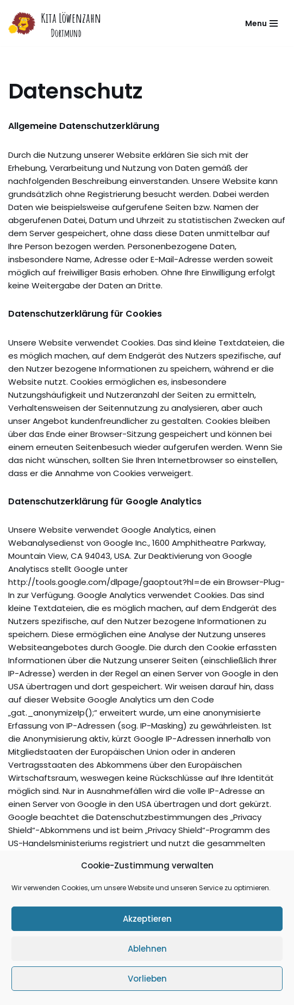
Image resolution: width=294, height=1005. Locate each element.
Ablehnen (147, 948)
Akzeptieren (147, 918)
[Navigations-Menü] (261, 23)
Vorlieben (147, 978)
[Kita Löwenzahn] (54, 23)
